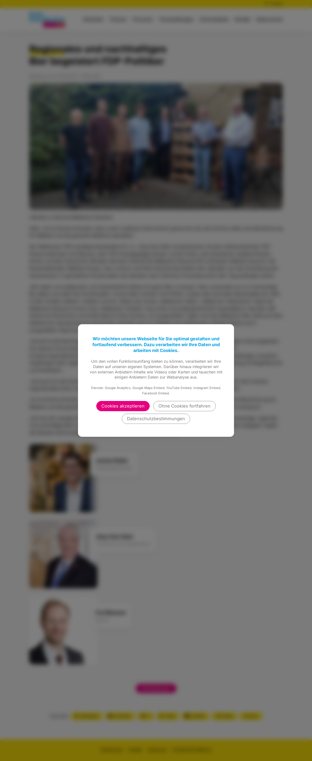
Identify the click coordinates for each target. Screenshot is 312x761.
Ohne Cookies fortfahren (184, 406)
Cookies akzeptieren (123, 406)
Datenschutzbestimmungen (156, 418)
